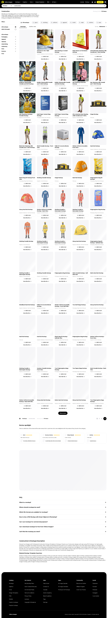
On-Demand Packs (29, 589)
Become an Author (81, 583)
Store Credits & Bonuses (31, 586)
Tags (44, 599)
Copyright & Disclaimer (30, 602)
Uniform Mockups (97, 339)
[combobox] (59, 5)
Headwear (43, 54)
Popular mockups (13, 605)
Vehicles (4, 41)
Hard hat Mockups (49, 54)
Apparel (4, 39)
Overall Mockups (97, 54)
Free (3, 53)
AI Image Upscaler (62, 583)
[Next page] (104, 418)
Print (3, 49)
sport (35, 22)
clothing (44, 22)
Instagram (95, 593)
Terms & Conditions (29, 593)
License (82, 2)
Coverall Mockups (62, 54)
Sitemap (45, 602)
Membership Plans (29, 583)
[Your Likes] (95, 2)
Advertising (5, 44)
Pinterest (95, 589)
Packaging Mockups (59, 149)
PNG (10, 596)
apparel (64, 22)
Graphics (11, 586)
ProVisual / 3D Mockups (64, 589)
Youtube (95, 586)
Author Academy (47, 593)
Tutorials (45, 589)
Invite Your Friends (81, 589)
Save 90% (100, 2)
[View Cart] (92, 2)
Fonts (10, 589)
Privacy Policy (28, 596)
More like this (45, 59)
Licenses (27, 599)
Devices (4, 51)
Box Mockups (80, 54)
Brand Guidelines (47, 596)
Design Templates (13, 593)
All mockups (9, 27)
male (81, 22)
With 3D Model (9, 29)
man (99, 22)
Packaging (4, 37)
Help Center (46, 583)
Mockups (23, 26)
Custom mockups (13, 602)
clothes (90, 22)
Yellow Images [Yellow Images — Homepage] (13, 614)
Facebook (95, 583)
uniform (54, 22)
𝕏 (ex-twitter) (96, 596)
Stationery (4, 46)
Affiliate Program (80, 586)
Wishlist (11, 599)
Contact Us (46, 586)
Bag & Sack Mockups (46, 117)
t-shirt (73, 22)
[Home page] (19, 418)
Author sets (32, 26)
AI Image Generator (63, 586)
